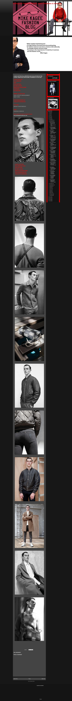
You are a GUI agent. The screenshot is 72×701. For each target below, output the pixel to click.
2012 (50, 199)
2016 (50, 117)
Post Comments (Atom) (31, 681)
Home (30, 678)
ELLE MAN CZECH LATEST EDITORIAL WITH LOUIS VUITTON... (53, 136)
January (51, 195)
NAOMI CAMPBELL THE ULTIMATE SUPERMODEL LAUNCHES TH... (53, 151)
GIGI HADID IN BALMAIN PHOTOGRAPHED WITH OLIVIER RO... (53, 132)
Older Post (43, 678)
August (51, 186)
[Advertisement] (20, 691)
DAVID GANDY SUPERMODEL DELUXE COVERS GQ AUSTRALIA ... (53, 160)
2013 (50, 198)
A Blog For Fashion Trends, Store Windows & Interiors (37, 3)
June (51, 188)
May (50, 190)
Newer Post (16, 678)
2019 (50, 113)
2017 (50, 116)
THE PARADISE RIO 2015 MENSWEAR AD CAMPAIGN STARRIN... (53, 148)
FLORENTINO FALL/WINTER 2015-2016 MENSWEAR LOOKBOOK (52, 172)
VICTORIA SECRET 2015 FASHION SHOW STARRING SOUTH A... (53, 128)
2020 (50, 112)
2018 (50, 115)
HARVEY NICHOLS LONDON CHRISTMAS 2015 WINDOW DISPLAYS (53, 156)
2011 (50, 200)
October (51, 183)
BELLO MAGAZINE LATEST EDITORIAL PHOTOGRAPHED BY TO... (53, 144)
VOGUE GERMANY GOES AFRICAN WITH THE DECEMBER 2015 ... (53, 164)
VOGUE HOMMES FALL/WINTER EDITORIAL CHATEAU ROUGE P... (52, 177)
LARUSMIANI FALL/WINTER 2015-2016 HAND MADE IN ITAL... (53, 168)
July (50, 187)
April (50, 191)
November (51, 121)
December (51, 120)
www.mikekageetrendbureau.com (20, 115)
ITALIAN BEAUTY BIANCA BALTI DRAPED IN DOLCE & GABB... (53, 180)
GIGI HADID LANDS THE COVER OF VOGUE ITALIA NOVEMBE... (53, 140)
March (51, 192)
